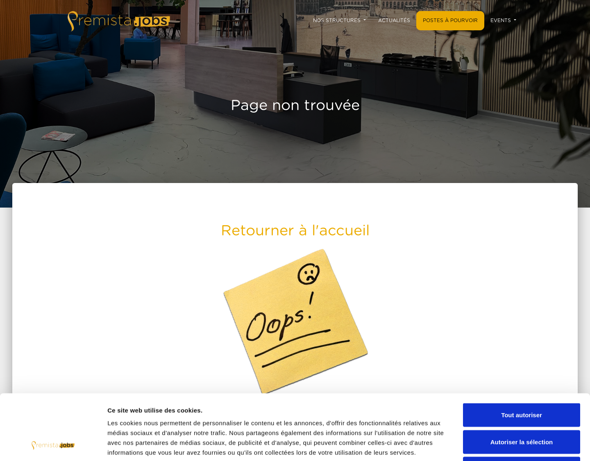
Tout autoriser (521, 353)
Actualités (394, 20)
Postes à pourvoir (450, 20)
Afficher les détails (451, 444)
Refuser (521, 407)
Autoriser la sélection (521, 380)
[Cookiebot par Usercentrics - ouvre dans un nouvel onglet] (53, 445)
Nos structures (337, 20)
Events (501, 20)
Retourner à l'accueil (295, 231)
